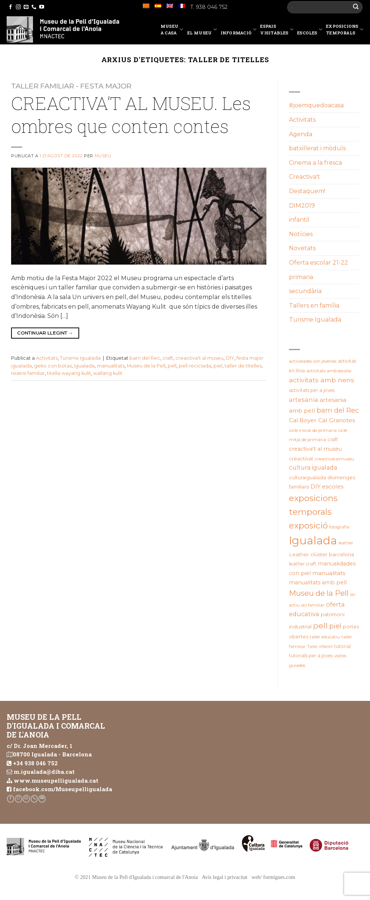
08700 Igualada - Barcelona (52, 754)
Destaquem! (307, 191)
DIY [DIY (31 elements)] (315, 486)
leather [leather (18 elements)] (346, 542)
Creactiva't (304, 176)
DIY (230, 358)
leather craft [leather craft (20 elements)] (302, 564)
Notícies (301, 234)
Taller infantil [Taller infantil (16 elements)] (320, 646)
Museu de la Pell (146, 366)
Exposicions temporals (344, 29)
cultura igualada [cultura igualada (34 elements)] (313, 467)
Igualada (84, 366)
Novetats (302, 248)
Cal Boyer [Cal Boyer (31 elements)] (303, 420)
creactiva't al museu (199, 358)
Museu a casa (172, 29)
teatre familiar (28, 373)
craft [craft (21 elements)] (332, 439)
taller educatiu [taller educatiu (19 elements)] (325, 636)
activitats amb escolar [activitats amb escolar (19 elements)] (329, 370)
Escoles (309, 31)
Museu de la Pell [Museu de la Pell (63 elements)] (319, 593)
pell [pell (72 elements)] (320, 625)
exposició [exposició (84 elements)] (308, 525)
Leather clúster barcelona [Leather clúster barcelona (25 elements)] (321, 554)
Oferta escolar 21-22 (318, 262)
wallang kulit (107, 373)
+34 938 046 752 (35, 763)
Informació (239, 31)
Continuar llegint (45, 332)
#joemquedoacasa (316, 105)
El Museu (202, 31)
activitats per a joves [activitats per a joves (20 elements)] (311, 390)
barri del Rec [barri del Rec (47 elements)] (338, 410)
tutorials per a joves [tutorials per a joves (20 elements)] (311, 655)
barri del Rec (145, 358)
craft (167, 358)
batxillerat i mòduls (317, 148)
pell (172, 366)
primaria (301, 277)
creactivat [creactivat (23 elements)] (301, 458)
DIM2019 (302, 205)
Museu (103, 155)
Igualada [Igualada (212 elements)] (313, 540)
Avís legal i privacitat (225, 877)
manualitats (111, 366)
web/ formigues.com (273, 877)
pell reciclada (195, 366)
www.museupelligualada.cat (56, 780)
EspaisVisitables (276, 29)
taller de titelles (243, 366)
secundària (305, 291)
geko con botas (53, 366)
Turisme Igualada (80, 358)
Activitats (47, 358)
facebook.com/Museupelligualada (62, 789)
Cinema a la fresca (315, 162)
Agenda (300, 134)
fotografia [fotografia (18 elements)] (339, 527)
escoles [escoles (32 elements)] (332, 486)
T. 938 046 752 (209, 7)
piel (217, 366)
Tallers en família (314, 305)
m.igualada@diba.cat (44, 771)
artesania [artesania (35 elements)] (303, 399)
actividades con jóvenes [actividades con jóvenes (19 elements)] (312, 361)
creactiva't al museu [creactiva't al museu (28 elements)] (315, 449)
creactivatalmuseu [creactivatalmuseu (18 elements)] (334, 458)
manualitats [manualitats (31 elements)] (328, 573)
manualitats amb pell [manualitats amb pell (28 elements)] (318, 582)
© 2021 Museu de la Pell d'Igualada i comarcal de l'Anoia (136, 877)
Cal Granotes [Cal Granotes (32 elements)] (336, 420)
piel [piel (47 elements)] (335, 626)
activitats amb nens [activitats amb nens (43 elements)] (321, 380)
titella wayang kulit (69, 373)
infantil (299, 219)
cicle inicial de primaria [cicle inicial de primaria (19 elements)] (313, 430)
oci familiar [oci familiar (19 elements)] (312, 605)
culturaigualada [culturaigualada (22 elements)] (307, 477)
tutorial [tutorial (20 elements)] (342, 646)
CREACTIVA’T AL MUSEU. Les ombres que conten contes (131, 114)
